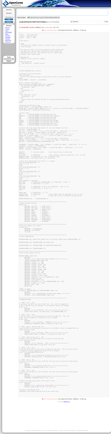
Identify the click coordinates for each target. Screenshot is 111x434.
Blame (76, 30)
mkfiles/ (37, 27)
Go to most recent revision (50, 30)
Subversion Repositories (33, 22)
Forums (7, 29)
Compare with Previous (66, 30)
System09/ (24, 27)
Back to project (21, 17)
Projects (7, 27)
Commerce (7, 37)
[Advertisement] (8, 49)
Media (6, 34)
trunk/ (32, 27)
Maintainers (8, 40)
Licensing (7, 35)
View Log (83, 30)
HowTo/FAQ (8, 32)
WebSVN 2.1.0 (66, 401)
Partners (7, 38)
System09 (54, 22)
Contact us (8, 42)
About (6, 30)
